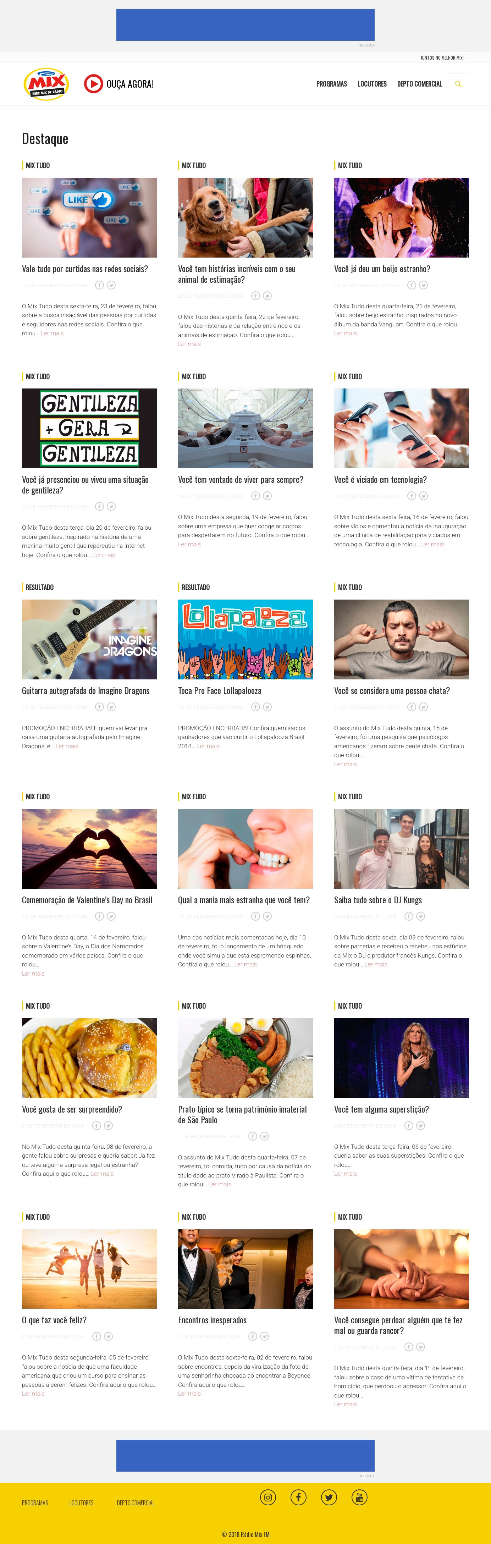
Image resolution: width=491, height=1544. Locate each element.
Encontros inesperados (212, 1319)
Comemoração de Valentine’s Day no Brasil (87, 899)
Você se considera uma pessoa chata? (392, 690)
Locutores (372, 79)
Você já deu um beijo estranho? (382, 268)
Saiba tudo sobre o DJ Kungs (378, 899)
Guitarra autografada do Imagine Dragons (85, 690)
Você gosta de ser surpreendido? (72, 1108)
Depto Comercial (419, 79)
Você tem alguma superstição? (381, 1108)
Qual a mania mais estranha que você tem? (244, 899)
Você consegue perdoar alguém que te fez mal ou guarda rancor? (398, 1324)
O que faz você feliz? (54, 1319)
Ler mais (52, 333)
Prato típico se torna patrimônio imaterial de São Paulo (242, 1114)
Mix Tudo (38, 165)
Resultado (40, 587)
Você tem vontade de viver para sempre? (241, 479)
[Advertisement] (247, 25)
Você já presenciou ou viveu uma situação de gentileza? (85, 484)
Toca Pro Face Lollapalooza (219, 690)
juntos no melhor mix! (442, 58)
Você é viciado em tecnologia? (380, 479)
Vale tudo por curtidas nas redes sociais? (85, 268)
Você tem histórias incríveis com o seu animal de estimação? (237, 273)
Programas (331, 79)
